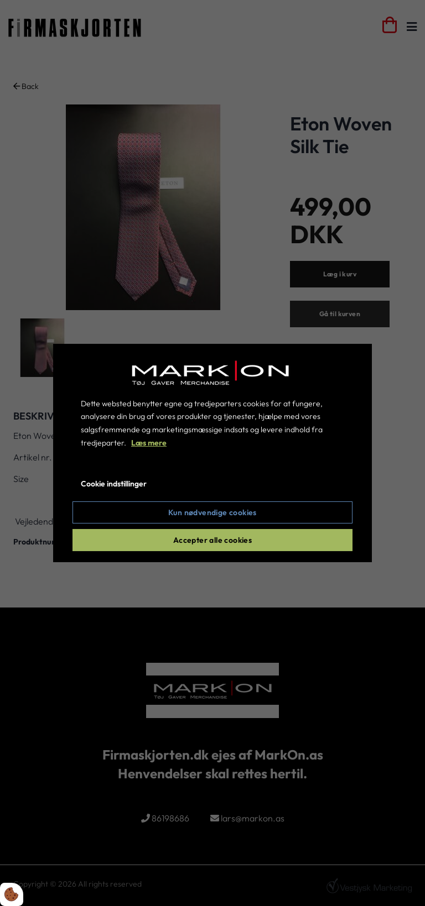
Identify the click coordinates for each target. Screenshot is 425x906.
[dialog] (212, 453)
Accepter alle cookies (212, 540)
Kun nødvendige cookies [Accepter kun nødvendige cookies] (212, 512)
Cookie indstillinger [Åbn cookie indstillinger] (114, 484)
